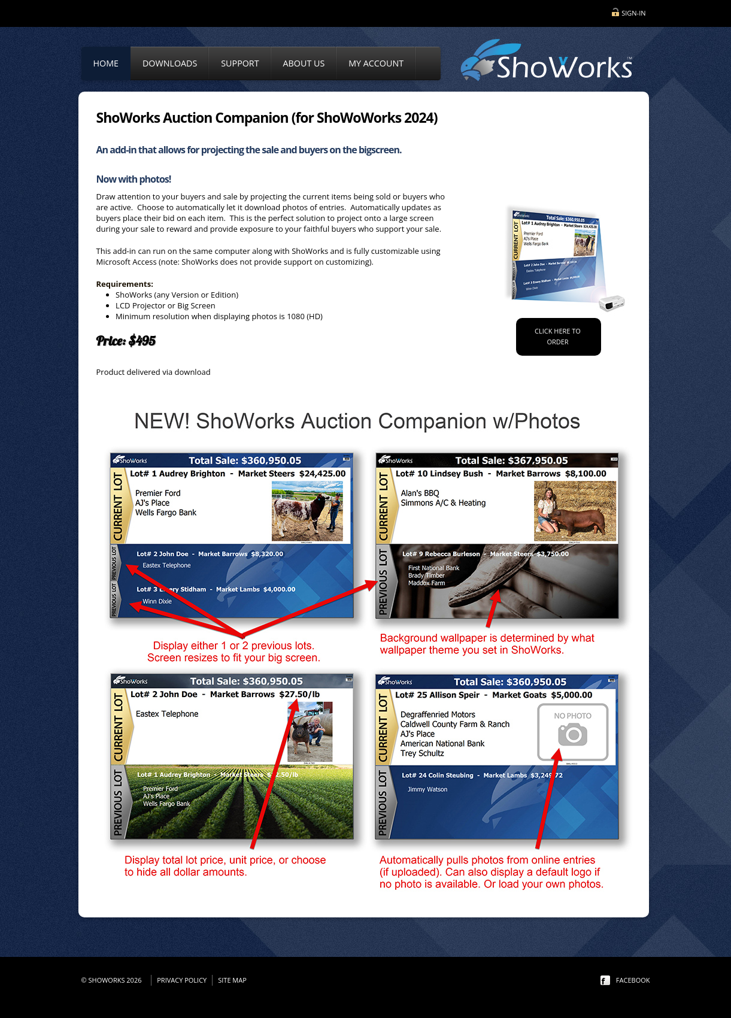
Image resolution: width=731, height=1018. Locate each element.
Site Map (232, 979)
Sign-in (633, 12)
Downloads (169, 63)
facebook (633, 979)
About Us (304, 63)
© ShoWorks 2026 (113, 979)
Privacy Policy (182, 979)
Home (106, 63)
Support (240, 63)
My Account (376, 63)
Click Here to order (558, 336)
